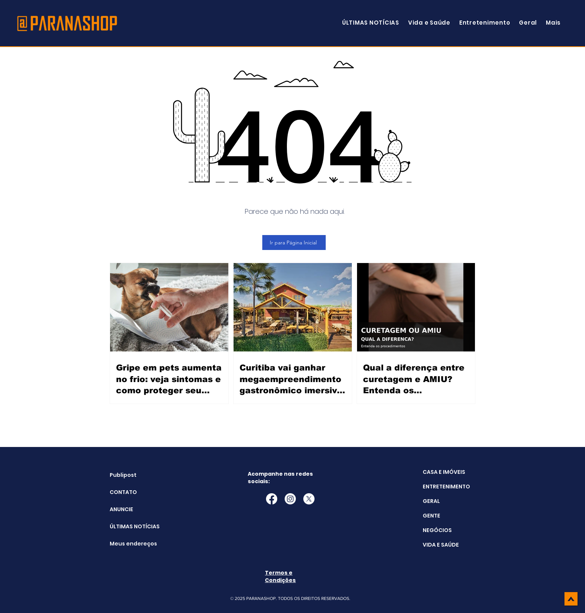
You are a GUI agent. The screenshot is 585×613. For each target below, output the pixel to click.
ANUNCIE (121, 509)
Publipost (123, 475)
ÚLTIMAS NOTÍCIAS (128, 526)
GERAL (431, 501)
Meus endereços (128, 543)
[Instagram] (290, 498)
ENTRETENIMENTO (446, 486)
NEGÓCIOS (437, 530)
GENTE (431, 515)
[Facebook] (271, 498)
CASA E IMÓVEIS (444, 472)
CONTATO (123, 492)
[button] (553, 22)
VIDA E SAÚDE (441, 544)
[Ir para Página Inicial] (294, 242)
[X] (309, 498)
